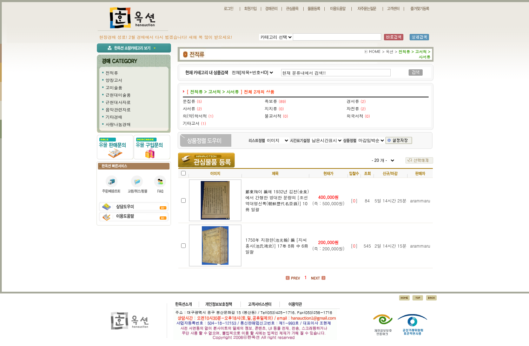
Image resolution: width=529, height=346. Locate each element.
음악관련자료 (118, 109)
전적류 (112, 73)
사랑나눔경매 (118, 124)
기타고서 (191, 123)
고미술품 (114, 87)
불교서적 (273, 116)
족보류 (271, 101)
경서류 (352, 101)
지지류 (271, 108)
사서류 (189, 108)
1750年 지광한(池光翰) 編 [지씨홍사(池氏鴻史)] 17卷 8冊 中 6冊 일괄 (276, 246)
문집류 (189, 101)
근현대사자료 (118, 102)
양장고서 (114, 80)
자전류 (352, 108)
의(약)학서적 (195, 116)
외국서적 (354, 116)
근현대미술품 (118, 95)
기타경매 (114, 117)
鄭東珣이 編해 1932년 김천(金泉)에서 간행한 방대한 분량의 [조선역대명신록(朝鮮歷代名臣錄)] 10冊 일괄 (277, 200)
